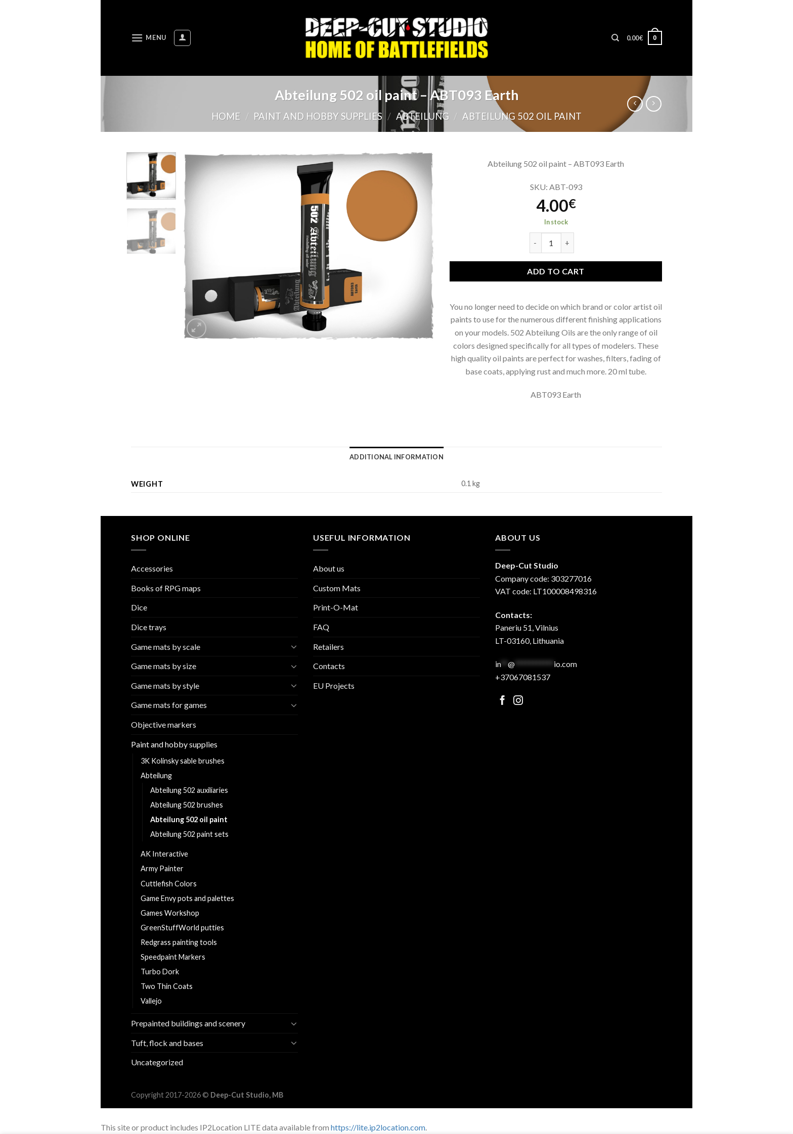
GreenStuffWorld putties (182, 927)
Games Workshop (170, 913)
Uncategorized (157, 1062)
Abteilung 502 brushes (186, 804)
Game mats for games (169, 705)
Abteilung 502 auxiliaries (189, 790)
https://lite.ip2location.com (378, 1127)
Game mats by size (163, 666)
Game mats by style (165, 685)
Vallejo (151, 1001)
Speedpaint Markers (173, 957)
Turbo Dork (160, 971)
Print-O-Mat (335, 607)
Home (225, 116)
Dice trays (148, 627)
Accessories (152, 568)
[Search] (615, 38)
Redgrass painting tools (179, 942)
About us (328, 568)
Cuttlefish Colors (169, 883)
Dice (139, 607)
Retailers (328, 646)
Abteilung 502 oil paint (522, 116)
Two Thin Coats (167, 986)
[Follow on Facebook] (502, 701)
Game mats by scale (165, 646)
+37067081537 (522, 677)
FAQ (321, 627)
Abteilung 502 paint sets (189, 834)
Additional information (396, 457)
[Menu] (148, 37)
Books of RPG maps (166, 588)
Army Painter (162, 868)
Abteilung (422, 116)
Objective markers (163, 724)
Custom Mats (337, 588)
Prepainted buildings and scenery (188, 1023)
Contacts (329, 666)
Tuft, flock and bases (167, 1043)
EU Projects (334, 685)
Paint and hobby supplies (317, 116)
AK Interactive (164, 853)
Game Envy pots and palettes (187, 898)
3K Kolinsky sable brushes (183, 761)
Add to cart (555, 271)
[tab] (396, 457)
